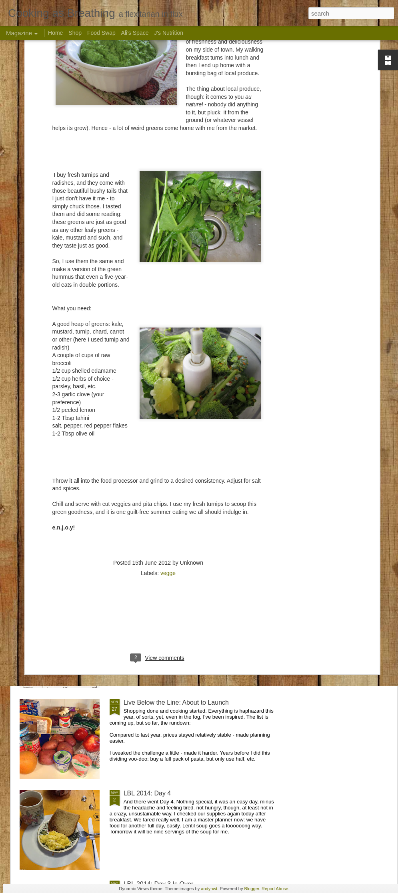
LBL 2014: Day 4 (147, 793)
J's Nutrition (168, 33)
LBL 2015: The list (149, 611)
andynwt (209, 888)
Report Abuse (275, 888)
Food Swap (101, 33)
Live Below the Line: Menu (161, 520)
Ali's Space (135, 33)
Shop (75, 33)
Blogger (251, 888)
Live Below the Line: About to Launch (176, 702)
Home (55, 33)
